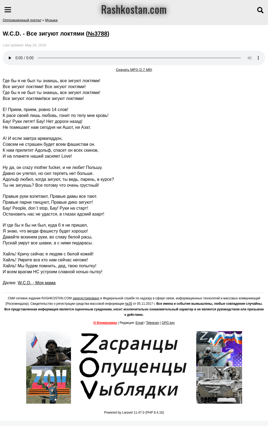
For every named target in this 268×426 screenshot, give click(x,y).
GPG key (168, 323)
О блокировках (105, 323)
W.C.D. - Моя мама (37, 282)
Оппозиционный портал (22, 20)
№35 (128, 304)
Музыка (51, 20)
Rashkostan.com (134, 9)
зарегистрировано (86, 298)
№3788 (97, 33)
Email (139, 323)
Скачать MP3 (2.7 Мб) (134, 70)
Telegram (152, 323)
